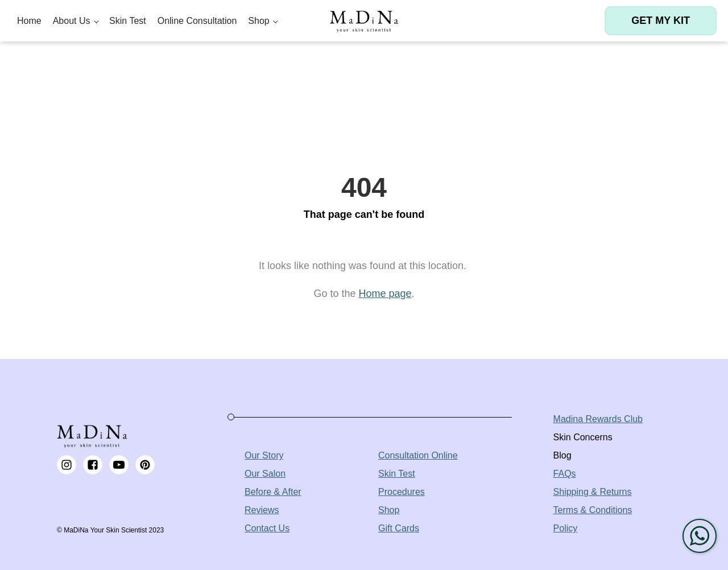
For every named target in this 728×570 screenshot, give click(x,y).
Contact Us (267, 528)
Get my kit (660, 20)
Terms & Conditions (592, 510)
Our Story (264, 455)
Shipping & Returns (592, 492)
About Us (71, 21)
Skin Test (127, 21)
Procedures (401, 492)
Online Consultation (197, 21)
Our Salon (265, 473)
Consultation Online (418, 455)
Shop (258, 21)
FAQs (564, 473)
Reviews (262, 510)
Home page (384, 293)
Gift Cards (398, 528)
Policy (565, 528)
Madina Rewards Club (598, 419)
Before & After (273, 492)
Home (29, 21)
